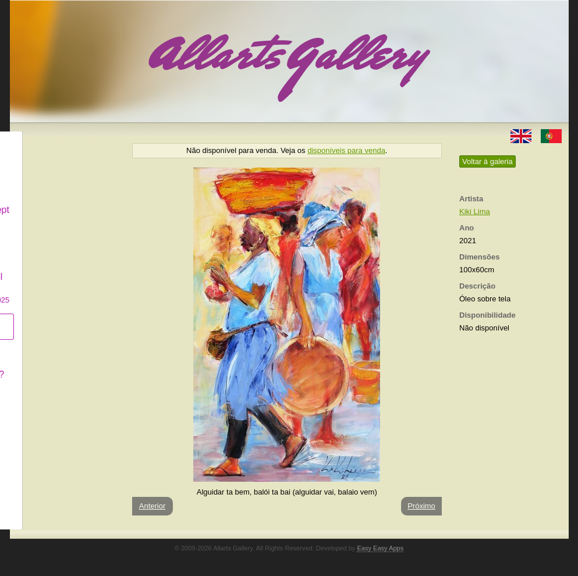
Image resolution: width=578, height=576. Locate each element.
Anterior (152, 506)
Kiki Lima (474, 211)
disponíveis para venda (346, 150)
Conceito (41, 344)
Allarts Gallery (52, 138)
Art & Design (49, 159)
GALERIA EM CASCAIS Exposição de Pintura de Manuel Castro (64, 260)
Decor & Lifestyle (58, 179)
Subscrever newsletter (47, 317)
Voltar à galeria (487, 161)
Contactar (43, 385)
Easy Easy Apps (380, 548)
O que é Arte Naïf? (62, 365)
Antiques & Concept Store (64, 206)
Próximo (421, 506)
